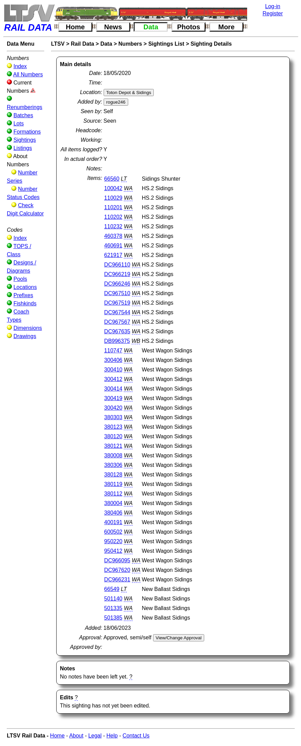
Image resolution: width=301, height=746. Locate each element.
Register (272, 13)
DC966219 (117, 274)
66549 (112, 589)
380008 (113, 455)
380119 (113, 484)
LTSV (58, 44)
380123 (113, 427)
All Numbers (28, 74)
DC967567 (117, 322)
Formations (27, 132)
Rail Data (82, 44)
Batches (23, 115)
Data (151, 27)
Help (112, 736)
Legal (95, 736)
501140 (113, 599)
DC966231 (117, 579)
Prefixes (23, 295)
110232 (113, 226)
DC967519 (117, 303)
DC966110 (117, 265)
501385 (113, 618)
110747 (113, 350)
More (226, 27)
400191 (113, 522)
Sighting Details (211, 44)
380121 (113, 446)
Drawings (24, 336)
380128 (113, 474)
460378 (113, 236)
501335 (113, 608)
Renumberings (24, 107)
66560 (112, 179)
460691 (113, 245)
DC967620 (117, 570)
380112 (113, 494)
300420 (113, 408)
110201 (113, 207)
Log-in (272, 6)
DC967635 (117, 331)
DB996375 (117, 341)
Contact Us (135, 736)
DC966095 (117, 560)
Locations (25, 287)
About (76, 736)
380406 (113, 513)
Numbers (130, 44)
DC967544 (117, 312)
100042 (113, 188)
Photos (188, 27)
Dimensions (27, 328)
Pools (20, 279)
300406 (113, 360)
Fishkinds (24, 303)
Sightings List (166, 44)
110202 (113, 217)
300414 (113, 389)
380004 (113, 503)
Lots (18, 123)
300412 (113, 379)
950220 (113, 541)
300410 (113, 369)
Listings (22, 148)
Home (75, 27)
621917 (113, 255)
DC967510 (117, 293)
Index (20, 66)
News (113, 27)
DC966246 (117, 284)
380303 (113, 417)
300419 (113, 398)
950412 (113, 551)
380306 (113, 465)
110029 (113, 198)
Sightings (24, 140)
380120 (113, 436)
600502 (113, 532)
